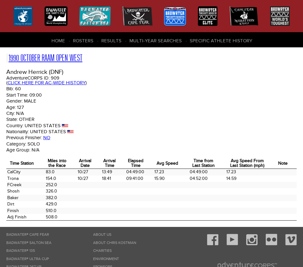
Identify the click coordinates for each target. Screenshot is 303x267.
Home (58, 41)
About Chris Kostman (114, 243)
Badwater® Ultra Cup (27, 259)
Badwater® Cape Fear (27, 235)
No (46, 137)
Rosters (83, 41)
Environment (106, 259)
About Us (102, 235)
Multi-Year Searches (155, 41)
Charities (102, 251)
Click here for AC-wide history (47, 83)
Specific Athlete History (221, 41)
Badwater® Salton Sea (28, 243)
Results (111, 41)
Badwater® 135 (20, 251)
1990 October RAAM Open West (45, 58)
